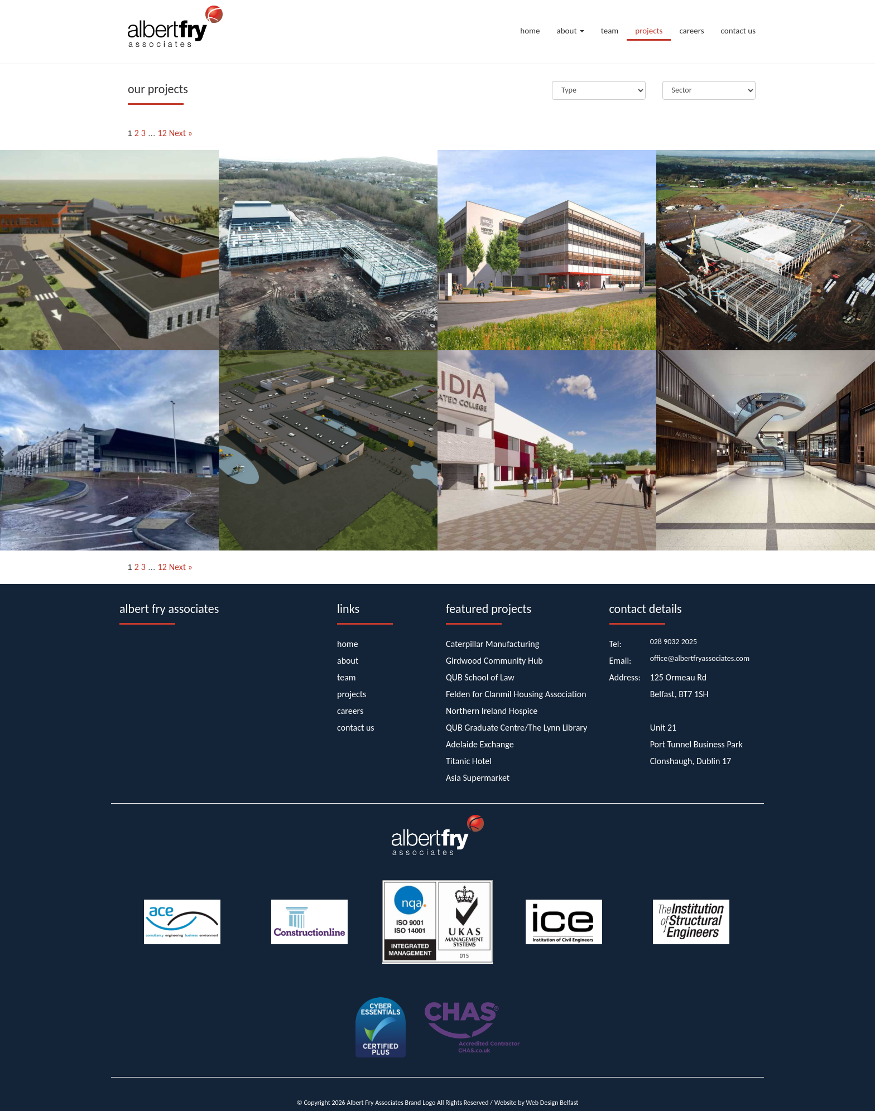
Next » (181, 133)
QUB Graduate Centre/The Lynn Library (516, 727)
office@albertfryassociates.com (700, 658)
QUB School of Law (480, 677)
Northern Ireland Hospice (491, 711)
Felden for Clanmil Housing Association (516, 694)
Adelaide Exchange (480, 744)
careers (691, 31)
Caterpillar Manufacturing (492, 644)
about (570, 31)
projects (648, 31)
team (610, 31)
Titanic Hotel (469, 761)
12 (162, 133)
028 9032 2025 (673, 641)
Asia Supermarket (477, 777)
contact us (738, 31)
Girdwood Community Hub (494, 660)
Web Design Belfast (552, 1103)
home (530, 31)
